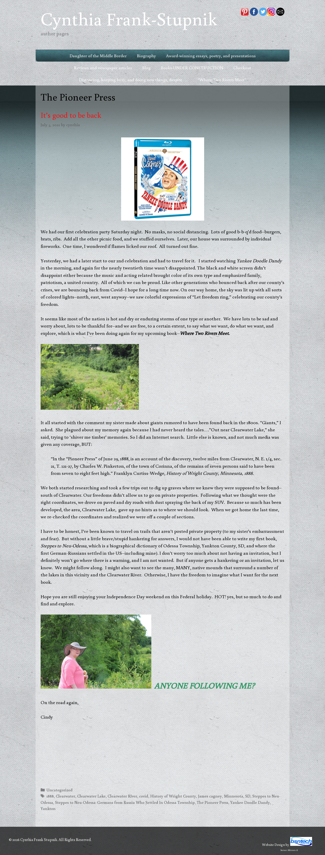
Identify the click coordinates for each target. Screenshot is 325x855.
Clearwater (65, 796)
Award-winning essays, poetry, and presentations (211, 56)
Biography (146, 56)
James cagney (210, 796)
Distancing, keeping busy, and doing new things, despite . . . (133, 79)
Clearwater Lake (91, 796)
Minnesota (233, 796)
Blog (146, 67)
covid (143, 796)
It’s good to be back (71, 115)
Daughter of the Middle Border (98, 56)
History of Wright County (173, 796)
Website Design (273, 844)
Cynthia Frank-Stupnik (129, 18)
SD (247, 796)
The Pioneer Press (212, 802)
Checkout (242, 67)
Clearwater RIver (122, 796)
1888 (50, 796)
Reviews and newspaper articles (103, 67)
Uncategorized (59, 789)
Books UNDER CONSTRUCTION (192, 67)
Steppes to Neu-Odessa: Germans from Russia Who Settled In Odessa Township (125, 802)
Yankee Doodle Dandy (250, 802)
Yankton (48, 808)
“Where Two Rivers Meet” (222, 79)
